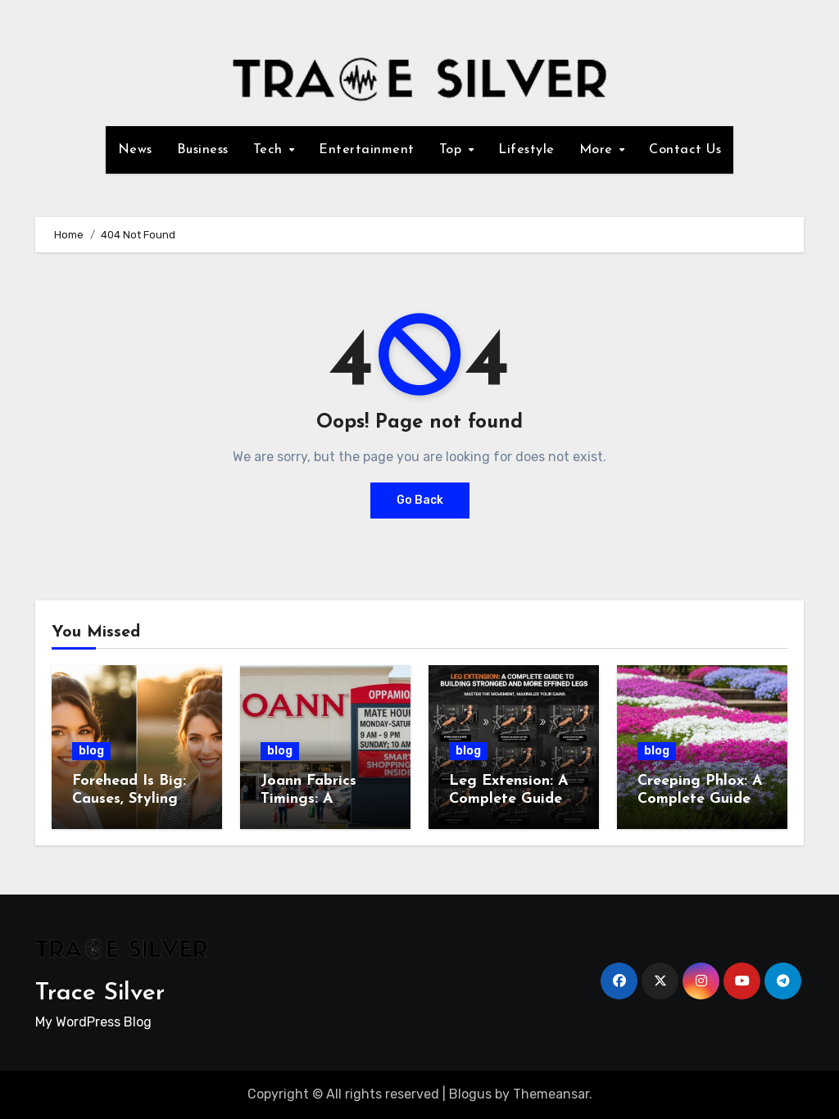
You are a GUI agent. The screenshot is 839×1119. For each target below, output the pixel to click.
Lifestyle (526, 149)
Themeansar (551, 1094)
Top (452, 149)
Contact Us (685, 149)
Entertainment (367, 149)
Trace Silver (100, 993)
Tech (270, 149)
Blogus (470, 1094)
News (135, 149)
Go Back (420, 500)
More (598, 149)
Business (203, 149)
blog (91, 751)
